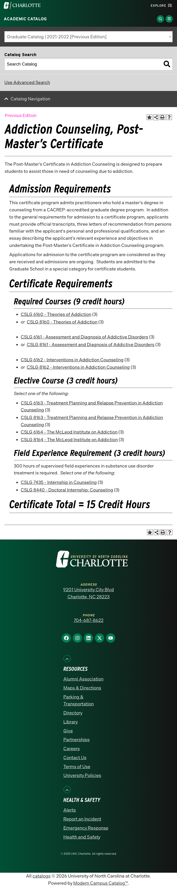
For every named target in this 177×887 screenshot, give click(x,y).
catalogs (41, 876)
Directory (72, 713)
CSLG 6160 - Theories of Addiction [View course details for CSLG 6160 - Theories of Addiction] (56, 314)
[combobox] (88, 36)
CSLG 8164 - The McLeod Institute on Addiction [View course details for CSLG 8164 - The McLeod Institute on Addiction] (69, 439)
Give (68, 731)
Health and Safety (81, 837)
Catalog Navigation (30, 99)
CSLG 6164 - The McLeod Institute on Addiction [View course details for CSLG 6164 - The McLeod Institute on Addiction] (69, 432)
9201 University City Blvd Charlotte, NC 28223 (88, 593)
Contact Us (74, 757)
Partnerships (76, 739)
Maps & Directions (82, 688)
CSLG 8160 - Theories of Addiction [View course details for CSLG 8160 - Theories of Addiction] (62, 322)
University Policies (82, 775)
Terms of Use (76, 766)
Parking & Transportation (78, 700)
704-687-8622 (88, 620)
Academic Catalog (25, 19)
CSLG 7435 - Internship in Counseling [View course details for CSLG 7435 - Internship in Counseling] (59, 482)
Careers (71, 748)
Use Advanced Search (27, 82)
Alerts (69, 810)
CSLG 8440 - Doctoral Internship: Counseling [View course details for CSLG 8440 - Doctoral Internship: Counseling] (67, 490)
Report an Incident (82, 819)
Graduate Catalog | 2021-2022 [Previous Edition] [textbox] (56, 36)
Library (70, 722)
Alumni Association (83, 679)
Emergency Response (85, 828)
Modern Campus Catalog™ (100, 883)
